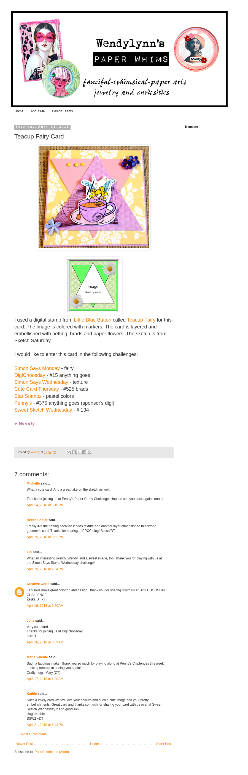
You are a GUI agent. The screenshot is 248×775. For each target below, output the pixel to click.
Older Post (164, 744)
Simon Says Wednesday (41, 382)
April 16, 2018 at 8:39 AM (45, 642)
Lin (29, 552)
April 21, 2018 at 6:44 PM (45, 725)
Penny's (23, 403)
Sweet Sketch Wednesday (43, 410)
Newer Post (24, 744)
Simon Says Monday (37, 368)
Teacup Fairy (141, 320)
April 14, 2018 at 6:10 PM (45, 505)
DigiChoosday (29, 375)
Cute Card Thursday (36, 389)
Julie (30, 620)
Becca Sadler (37, 520)
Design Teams (62, 111)
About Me (38, 111)
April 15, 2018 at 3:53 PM (45, 537)
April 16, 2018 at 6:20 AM (45, 606)
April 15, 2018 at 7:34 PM (45, 569)
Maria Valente (37, 657)
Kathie (32, 694)
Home (19, 111)
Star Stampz (28, 396)
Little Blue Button (92, 320)
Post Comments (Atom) (51, 752)
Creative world (38, 584)
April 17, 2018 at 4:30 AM (45, 679)
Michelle (33, 483)
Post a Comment (33, 734)
